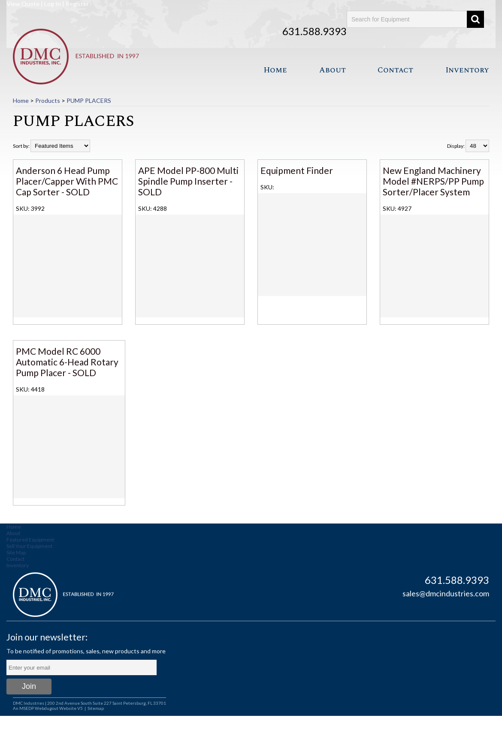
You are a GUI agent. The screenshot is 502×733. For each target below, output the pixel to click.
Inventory (467, 70)
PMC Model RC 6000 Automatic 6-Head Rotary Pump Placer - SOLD (67, 362)
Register (77, 3)
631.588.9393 (314, 31)
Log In (52, 3)
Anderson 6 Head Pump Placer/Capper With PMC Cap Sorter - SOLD (67, 181)
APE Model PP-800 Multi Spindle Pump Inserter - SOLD (188, 181)
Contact (395, 70)
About (332, 70)
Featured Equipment (30, 539)
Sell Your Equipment (29, 546)
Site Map (16, 552)
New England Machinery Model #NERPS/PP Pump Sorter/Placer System (433, 181)
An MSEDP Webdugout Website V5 (48, 708)
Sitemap (96, 708)
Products (47, 100)
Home (275, 70)
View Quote (22, 3)
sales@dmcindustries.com (445, 593)
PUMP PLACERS (89, 100)
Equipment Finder (296, 170)
